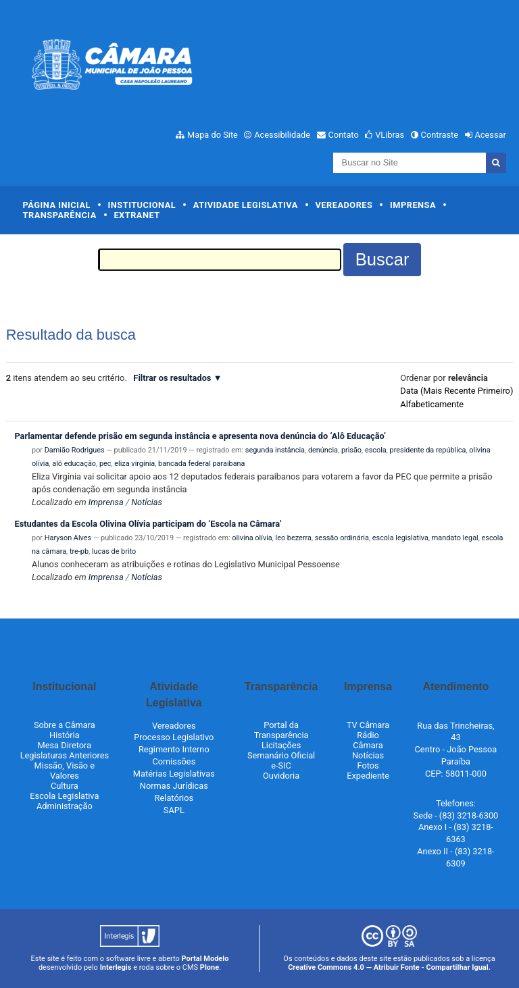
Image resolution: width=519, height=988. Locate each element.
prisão (351, 450)
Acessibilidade (282, 135)
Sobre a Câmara (64, 725)
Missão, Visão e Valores (64, 770)
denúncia (323, 450)
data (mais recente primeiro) (456, 391)
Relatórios (174, 798)
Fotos (367, 765)
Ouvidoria (281, 776)
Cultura (64, 786)
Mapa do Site (212, 135)
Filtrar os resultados (172, 378)
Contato (343, 135)
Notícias (146, 502)
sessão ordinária (342, 538)
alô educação (74, 463)
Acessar (489, 135)
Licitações (281, 745)
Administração (64, 806)
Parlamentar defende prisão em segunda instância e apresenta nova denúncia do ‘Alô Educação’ (200, 436)
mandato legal (455, 538)
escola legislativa (400, 538)
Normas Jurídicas (174, 786)
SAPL (174, 810)
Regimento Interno (174, 749)
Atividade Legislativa (245, 205)
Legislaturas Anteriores (64, 755)
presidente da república (428, 450)
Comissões (173, 761)
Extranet (136, 215)
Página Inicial (57, 205)
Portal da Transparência (281, 730)
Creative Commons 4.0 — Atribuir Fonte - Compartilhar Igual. (389, 967)
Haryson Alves (68, 538)
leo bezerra (294, 538)
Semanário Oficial (281, 755)
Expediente (368, 776)
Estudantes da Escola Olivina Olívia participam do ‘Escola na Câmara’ (147, 524)
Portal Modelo (205, 958)
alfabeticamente (432, 404)
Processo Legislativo (174, 737)
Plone (209, 967)
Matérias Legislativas (174, 774)
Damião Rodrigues (75, 450)
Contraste (440, 135)
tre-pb (79, 551)
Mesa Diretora (65, 745)
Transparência (60, 215)
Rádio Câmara (368, 740)
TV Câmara (368, 725)
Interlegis (116, 967)
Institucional (142, 205)
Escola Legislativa (64, 796)
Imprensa (413, 205)
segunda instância (275, 450)
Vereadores (343, 205)
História (64, 735)
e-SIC (281, 765)
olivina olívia (252, 538)
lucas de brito (114, 551)
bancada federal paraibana (201, 463)
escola (376, 450)
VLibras (389, 135)
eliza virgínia (134, 463)
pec (105, 463)
